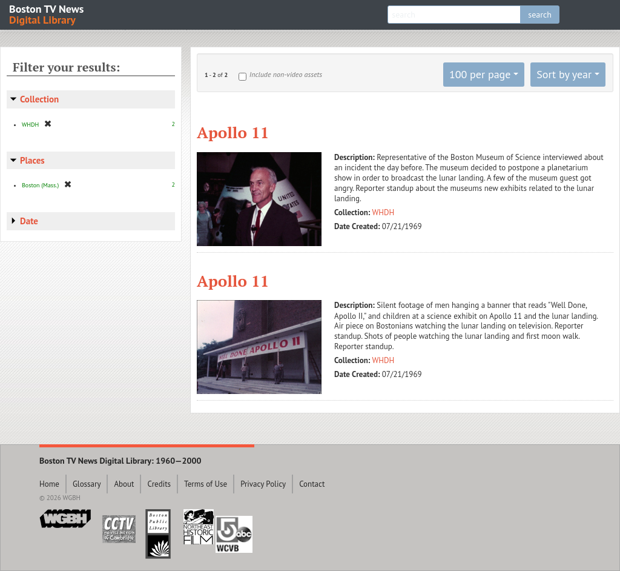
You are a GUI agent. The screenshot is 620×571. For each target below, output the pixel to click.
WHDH (383, 212)
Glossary (87, 484)
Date (29, 221)
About (124, 484)
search (540, 14)
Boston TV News (47, 13)
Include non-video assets (285, 74)
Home (49, 484)
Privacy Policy (263, 484)
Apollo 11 (233, 132)
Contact (312, 484)
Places (32, 160)
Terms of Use (205, 484)
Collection (39, 99)
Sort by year (564, 74)
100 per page (480, 74)
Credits (159, 484)
